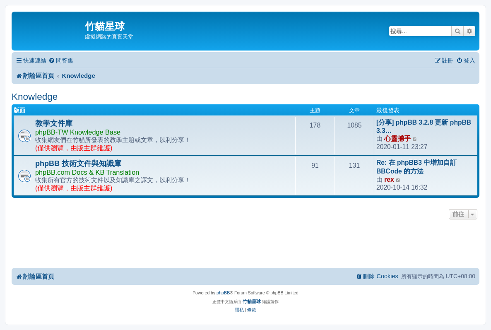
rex (389, 179)
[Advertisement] (245, 244)
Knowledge (35, 97)
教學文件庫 (53, 123)
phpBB (223, 292)
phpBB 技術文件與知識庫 (78, 163)
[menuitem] (60, 61)
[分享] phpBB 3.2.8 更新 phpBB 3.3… (423, 126)
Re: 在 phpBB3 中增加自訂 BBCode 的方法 (416, 167)
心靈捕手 (397, 138)
